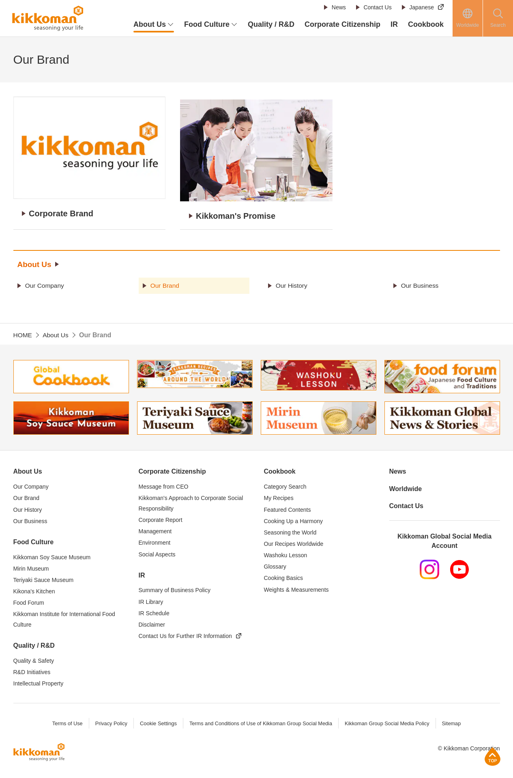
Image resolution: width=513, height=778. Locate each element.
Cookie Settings (156, 722)
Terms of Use (64, 722)
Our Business (420, 283)
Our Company (46, 283)
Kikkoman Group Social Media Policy (389, 722)
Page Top (492, 756)
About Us (35, 262)
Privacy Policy (108, 722)
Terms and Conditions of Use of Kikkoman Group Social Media (260, 722)
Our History (292, 283)
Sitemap (454, 722)
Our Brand (166, 283)
